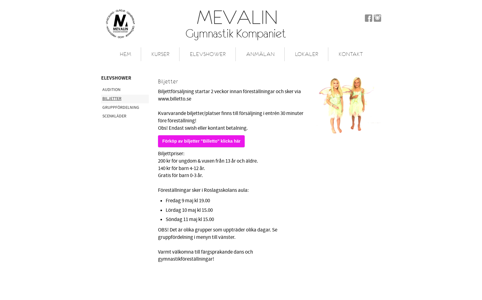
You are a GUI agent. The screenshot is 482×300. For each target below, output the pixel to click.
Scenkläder (114, 116)
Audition (111, 90)
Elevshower (208, 54)
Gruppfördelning (120, 107)
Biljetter (111, 98)
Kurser (161, 54)
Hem (125, 54)
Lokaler (306, 54)
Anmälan (260, 54)
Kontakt (351, 54)
